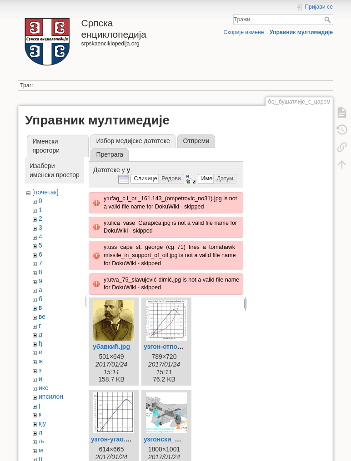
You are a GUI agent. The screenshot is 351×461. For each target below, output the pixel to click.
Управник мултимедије (301, 32)
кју (42, 423)
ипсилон (51, 396)
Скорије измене (244, 32)
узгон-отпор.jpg (168, 346)
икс (43, 388)
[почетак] (45, 192)
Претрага (109, 154)
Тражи (328, 19)
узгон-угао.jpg (113, 439)
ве (42, 316)
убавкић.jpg (111, 346)
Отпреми (196, 140)
